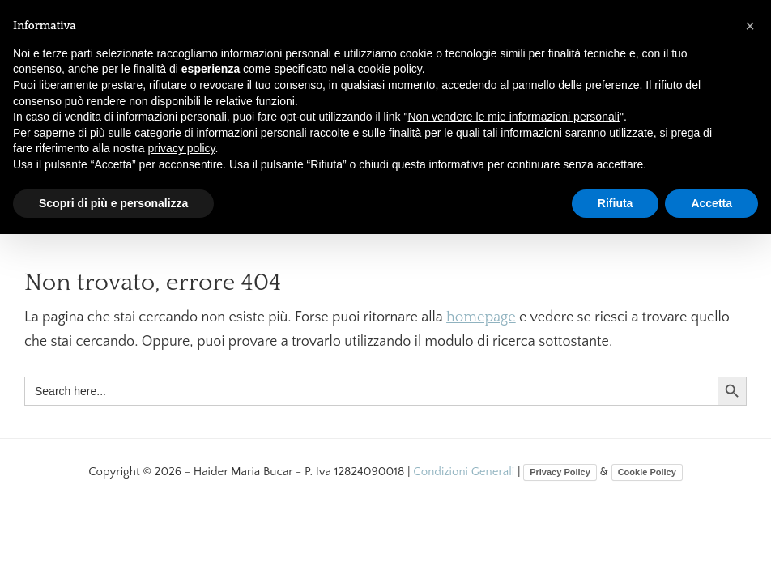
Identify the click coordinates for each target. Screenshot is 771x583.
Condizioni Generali (465, 472)
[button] (750, 26)
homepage (481, 317)
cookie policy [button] (390, 68)
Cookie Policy (647, 472)
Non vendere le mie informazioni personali (513, 116)
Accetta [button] (711, 203)
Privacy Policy (560, 472)
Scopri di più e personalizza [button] (113, 203)
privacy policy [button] (181, 148)
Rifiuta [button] (615, 203)
